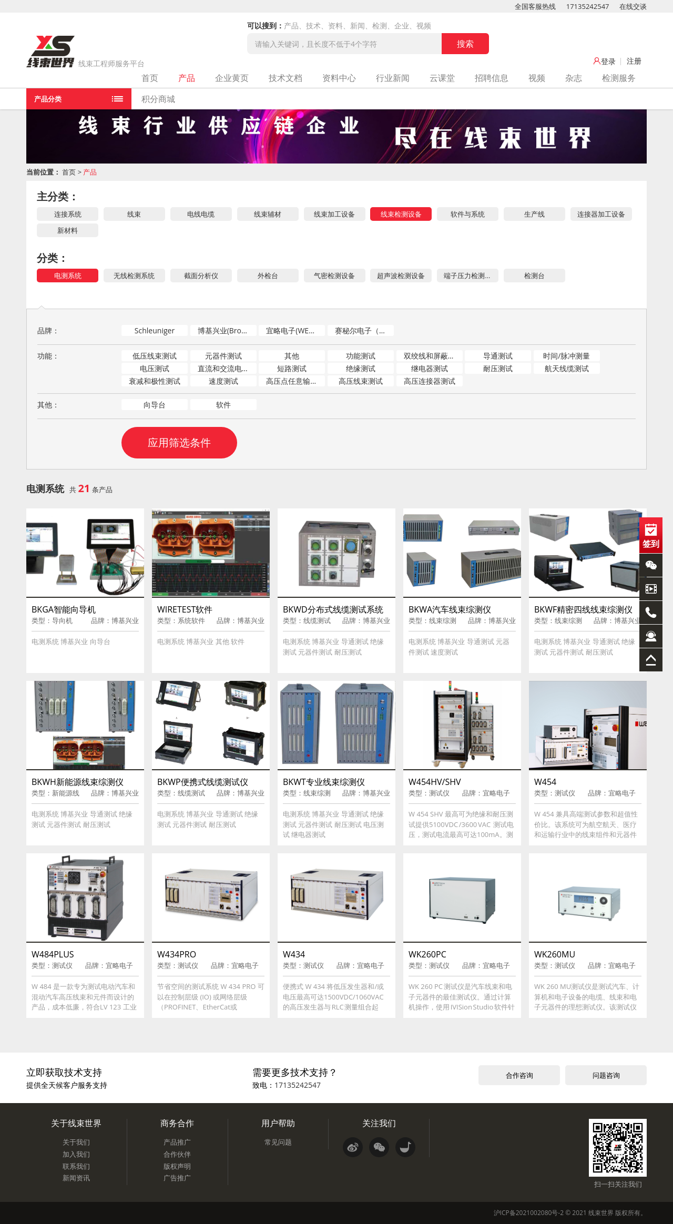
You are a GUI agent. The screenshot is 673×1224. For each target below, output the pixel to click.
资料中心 (339, 78)
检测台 (534, 275)
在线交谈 (633, 6)
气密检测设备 (334, 275)
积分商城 (158, 99)
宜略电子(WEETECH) (295, 330)
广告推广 (177, 1177)
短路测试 (292, 368)
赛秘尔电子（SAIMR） (364, 330)
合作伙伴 (177, 1154)
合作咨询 (519, 1075)
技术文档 (285, 78)
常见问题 (278, 1142)
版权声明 (177, 1166)
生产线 (534, 214)
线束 (134, 214)
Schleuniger (155, 330)
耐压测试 (498, 368)
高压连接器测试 (429, 381)
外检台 (268, 275)
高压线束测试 (361, 381)
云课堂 (442, 78)
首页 (149, 78)
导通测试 (498, 356)
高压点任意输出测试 (295, 381)
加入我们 (76, 1154)
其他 (291, 356)
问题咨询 (606, 1075)
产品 (186, 78)
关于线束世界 (76, 1123)
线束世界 (601, 1212)
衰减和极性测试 (154, 381)
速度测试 (223, 381)
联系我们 (76, 1166)
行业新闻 (393, 78)
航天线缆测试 (567, 368)
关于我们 (76, 1142)
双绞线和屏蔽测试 (433, 356)
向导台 (155, 405)
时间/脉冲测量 (566, 356)
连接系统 (67, 214)
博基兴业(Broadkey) (227, 330)
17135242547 (587, 6)
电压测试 (154, 368)
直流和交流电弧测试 (227, 368)
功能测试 (360, 356)
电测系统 (67, 275)
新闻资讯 (76, 1177)
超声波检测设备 (401, 275)
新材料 (67, 230)
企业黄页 (232, 78)
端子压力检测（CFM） (471, 275)
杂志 (573, 78)
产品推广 (177, 1142)
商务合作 (177, 1123)
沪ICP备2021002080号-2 (529, 1212)
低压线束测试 (154, 356)
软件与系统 (468, 214)
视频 (536, 78)
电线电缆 (201, 214)
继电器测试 (429, 368)
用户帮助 (278, 1123)
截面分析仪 (201, 275)
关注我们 (379, 1123)
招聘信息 (491, 78)
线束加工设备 (334, 214)
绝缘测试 (360, 368)
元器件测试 (223, 356)
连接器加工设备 (601, 214)
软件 (223, 405)
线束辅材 (267, 214)
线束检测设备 (401, 214)
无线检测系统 (134, 275)
